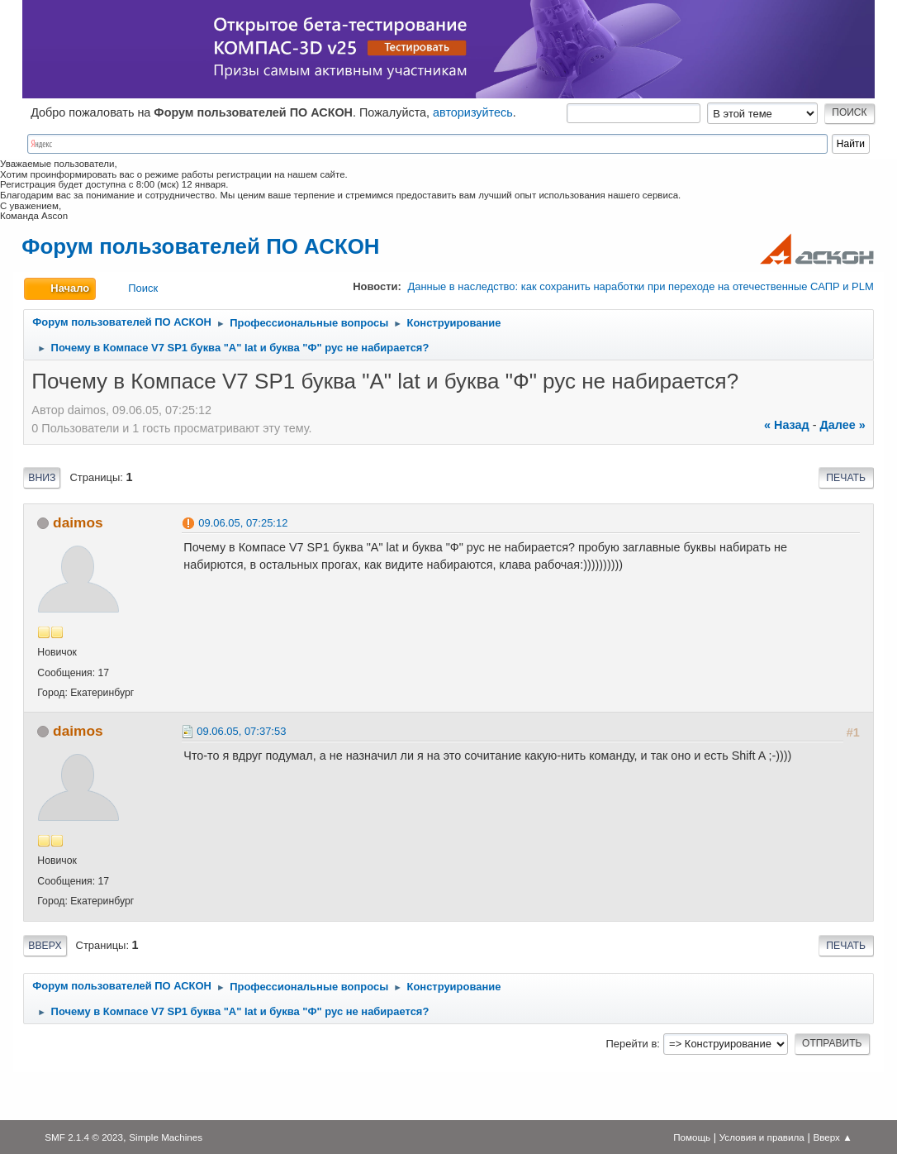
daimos (77, 522)
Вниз (41, 478)
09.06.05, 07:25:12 (242, 523)
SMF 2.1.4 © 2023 (84, 1137)
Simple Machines (165, 1137)
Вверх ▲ (832, 1137)
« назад (786, 425)
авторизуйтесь (473, 112)
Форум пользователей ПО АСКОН (200, 246)
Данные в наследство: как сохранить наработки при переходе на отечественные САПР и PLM (640, 286)
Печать (846, 478)
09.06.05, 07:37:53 (241, 731)
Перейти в (631, 1043)
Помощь (691, 1137)
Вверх (44, 945)
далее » (842, 425)
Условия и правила (761, 1137)
